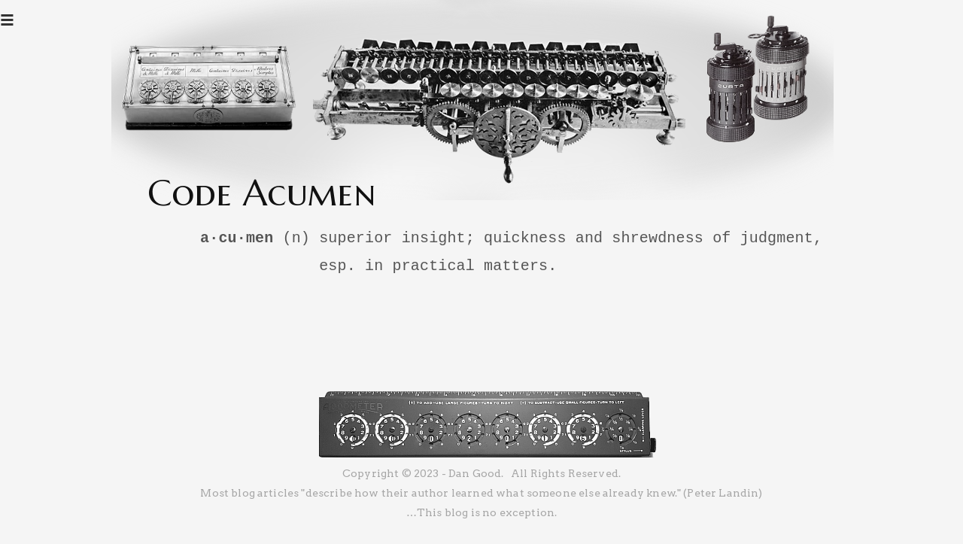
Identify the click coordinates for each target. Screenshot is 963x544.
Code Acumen (261, 192)
